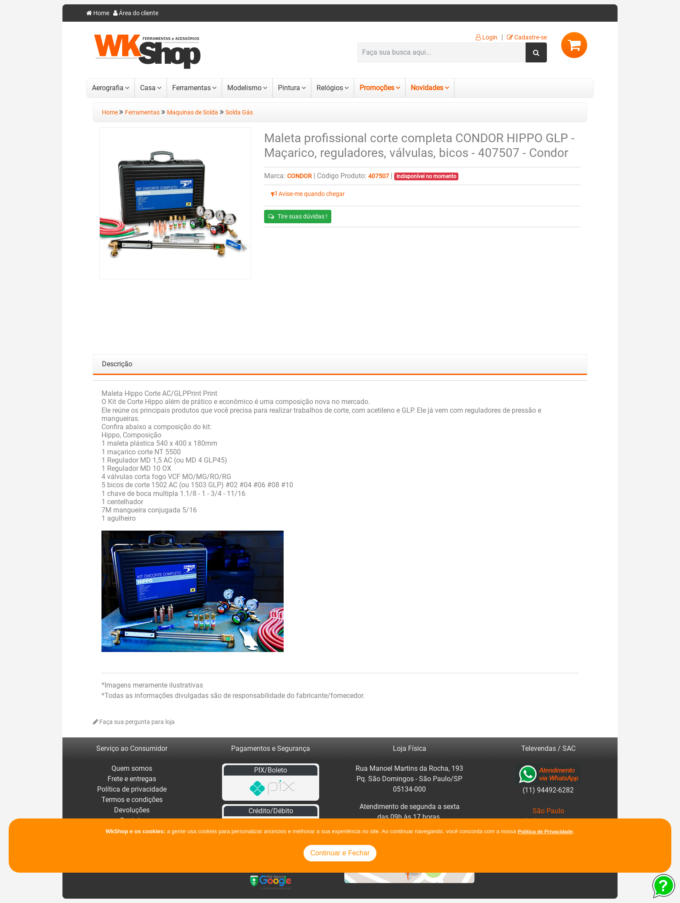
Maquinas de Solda (192, 112)
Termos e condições (132, 799)
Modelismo (244, 88)
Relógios (330, 88)
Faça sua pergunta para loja (134, 722)
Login (486, 37)
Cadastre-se (527, 37)
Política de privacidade (132, 789)
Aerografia (108, 88)
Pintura (289, 88)
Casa (148, 88)
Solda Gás (239, 112)
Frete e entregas (132, 779)
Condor (299, 176)
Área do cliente (135, 13)
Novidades (427, 88)
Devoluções (132, 810)
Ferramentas (191, 88)
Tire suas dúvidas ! (297, 216)
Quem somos (131, 768)
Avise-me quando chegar (308, 194)
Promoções (377, 88)
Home (97, 13)
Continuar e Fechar (340, 853)
